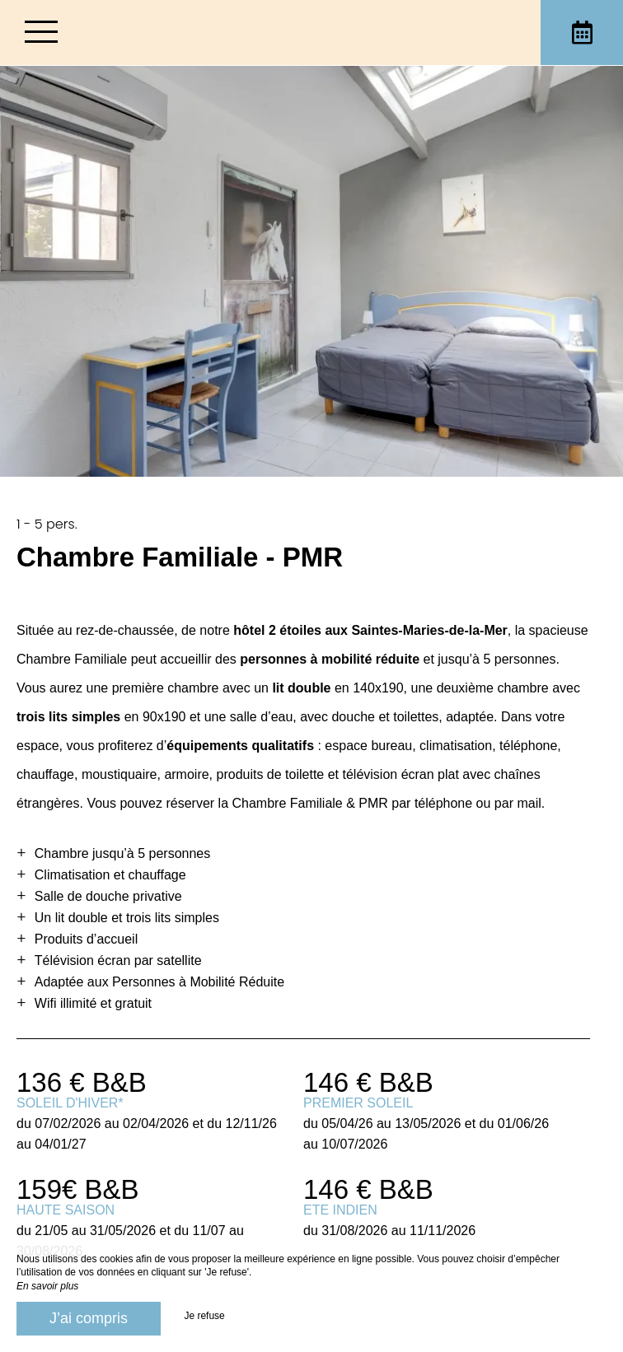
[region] (311, 914)
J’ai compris (88, 1318)
